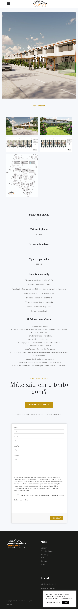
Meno (16, 428)
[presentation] (31, 506)
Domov (44, 548)
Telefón (16, 446)
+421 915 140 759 (48, 588)
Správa (16, 455)
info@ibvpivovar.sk (48, 584)
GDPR (43, 564)
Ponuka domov (47, 551)
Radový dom (39, 48)
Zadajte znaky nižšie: (21, 500)
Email (16, 437)
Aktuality (44, 554)
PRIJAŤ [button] (66, 602)
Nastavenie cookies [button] (53, 602)
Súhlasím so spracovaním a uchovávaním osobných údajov (40, 495)
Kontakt (44, 561)
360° (42, 558)
